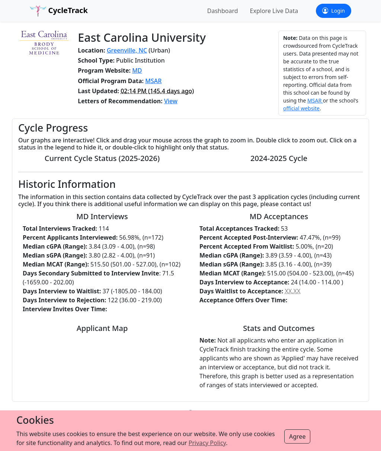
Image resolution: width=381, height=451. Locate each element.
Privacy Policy (207, 443)
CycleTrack (59, 11)
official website (301, 108)
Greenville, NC (127, 50)
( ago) (157, 91)
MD (137, 70)
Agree (297, 436)
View (170, 101)
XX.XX (293, 291)
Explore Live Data (274, 11)
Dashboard (222, 11)
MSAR (153, 81)
